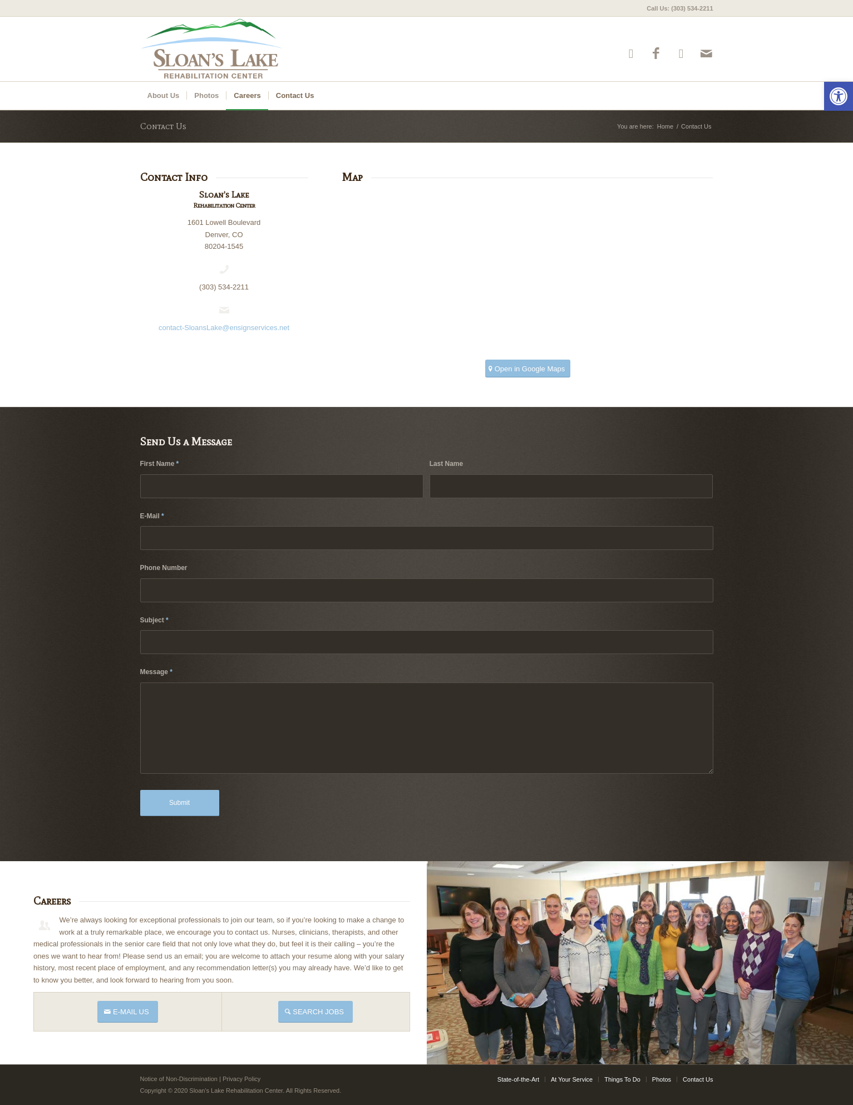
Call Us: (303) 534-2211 (680, 8)
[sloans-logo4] (241, 49)
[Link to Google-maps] (681, 54)
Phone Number (164, 568)
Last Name (446, 464)
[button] (838, 96)
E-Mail (152, 516)
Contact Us (163, 126)
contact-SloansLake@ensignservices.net (224, 327)
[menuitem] (677, 8)
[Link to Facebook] (656, 54)
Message (156, 672)
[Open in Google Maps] (527, 369)
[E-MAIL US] (127, 1012)
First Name (159, 464)
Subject (154, 620)
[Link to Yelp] (631, 54)
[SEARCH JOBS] (315, 1012)
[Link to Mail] (706, 54)
